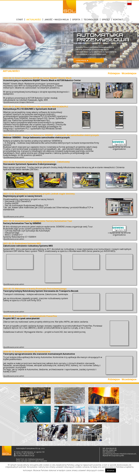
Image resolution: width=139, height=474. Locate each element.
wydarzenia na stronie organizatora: (119, 148)
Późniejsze (114, 73)
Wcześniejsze (129, 73)
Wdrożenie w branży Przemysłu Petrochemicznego (41, 288)
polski (129, 3)
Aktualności (33, 19)
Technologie (91, 19)
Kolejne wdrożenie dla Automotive (32, 351)
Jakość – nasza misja (56, 19)
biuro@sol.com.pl (27, 455)
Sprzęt (106, 19)
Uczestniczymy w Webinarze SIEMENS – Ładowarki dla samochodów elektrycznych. (57, 135)
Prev (5, 46)
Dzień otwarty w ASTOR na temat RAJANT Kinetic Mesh (43, 78)
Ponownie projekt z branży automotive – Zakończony (42, 161)
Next (134, 46)
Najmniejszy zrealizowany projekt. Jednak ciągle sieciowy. (45, 193)
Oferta (76, 19)
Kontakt (118, 19)
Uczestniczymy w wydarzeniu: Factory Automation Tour (43, 221)
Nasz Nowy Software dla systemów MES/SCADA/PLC (41, 106)
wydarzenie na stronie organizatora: (120, 233)
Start (19, 19)
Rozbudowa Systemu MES (28, 243)
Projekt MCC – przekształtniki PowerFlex (36, 316)
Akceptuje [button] (110, 470)
